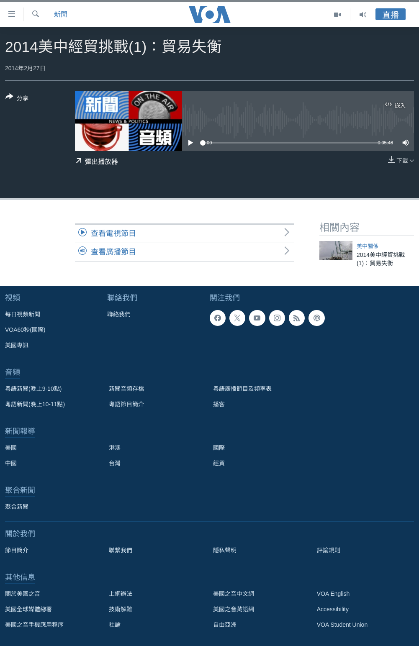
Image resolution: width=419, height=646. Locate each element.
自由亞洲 (224, 624)
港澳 (115, 447)
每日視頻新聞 (22, 314)
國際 (219, 447)
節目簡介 (16, 550)
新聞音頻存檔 (126, 388)
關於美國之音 (22, 593)
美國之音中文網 (233, 593)
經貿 (219, 463)
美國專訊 (16, 345)
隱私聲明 (224, 550)
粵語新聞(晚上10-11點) (35, 404)
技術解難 (120, 609)
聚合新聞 (16, 506)
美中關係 (367, 246)
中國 (11, 463)
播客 (219, 404)
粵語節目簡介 (126, 404)
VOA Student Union (342, 624)
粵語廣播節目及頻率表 (242, 388)
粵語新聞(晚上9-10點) (33, 388)
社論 (115, 624)
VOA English (333, 593)
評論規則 (328, 550)
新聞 (60, 14)
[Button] (16, 99)
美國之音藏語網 (233, 609)
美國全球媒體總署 (28, 609)
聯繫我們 (120, 550)
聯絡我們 (119, 314)
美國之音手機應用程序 (34, 624)
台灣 (115, 463)
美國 (11, 447)
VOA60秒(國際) (25, 329)
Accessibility (333, 609)
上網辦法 (120, 593)
